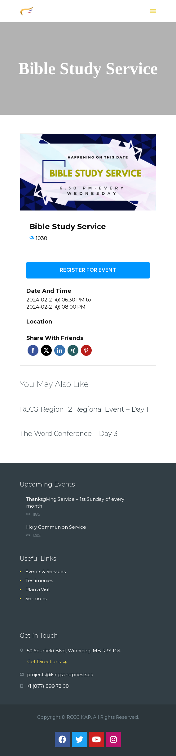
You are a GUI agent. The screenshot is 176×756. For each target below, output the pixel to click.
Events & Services (45, 571)
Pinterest (86, 350)
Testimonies (39, 580)
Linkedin (59, 350)
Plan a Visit (37, 589)
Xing (73, 350)
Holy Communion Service (56, 527)
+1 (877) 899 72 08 (48, 686)
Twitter (46, 350)
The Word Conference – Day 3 (68, 433)
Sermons (35, 598)
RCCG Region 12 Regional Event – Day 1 (84, 409)
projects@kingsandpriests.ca (60, 674)
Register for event (88, 270)
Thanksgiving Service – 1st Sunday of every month (75, 502)
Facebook (33, 350)
